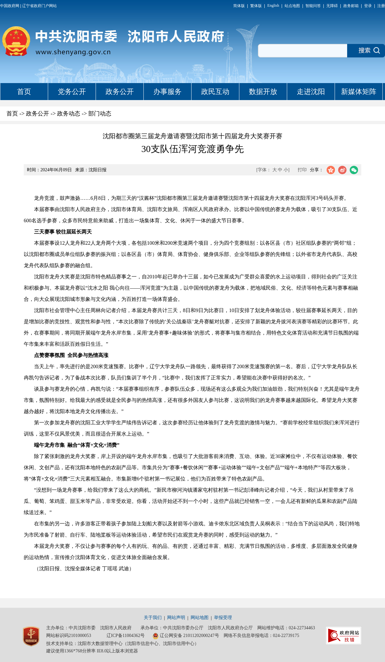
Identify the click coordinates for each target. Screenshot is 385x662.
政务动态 (68, 113)
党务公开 (72, 92)
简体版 (239, 6)
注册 (381, 6)
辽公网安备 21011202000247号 (185, 636)
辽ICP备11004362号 (126, 635)
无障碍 (332, 6)
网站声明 (176, 617)
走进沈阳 (311, 92)
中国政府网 (9, 6)
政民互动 (215, 92)
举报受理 (223, 617)
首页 (24, 92)
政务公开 (120, 92)
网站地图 (200, 617)
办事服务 (167, 92)
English (273, 5)
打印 (302, 169)
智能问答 (313, 6)
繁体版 (256, 6)
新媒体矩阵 (358, 92)
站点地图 (292, 6)
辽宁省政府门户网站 (39, 6)
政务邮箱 (351, 6)
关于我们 (153, 617)
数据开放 (263, 92)
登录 (368, 6)
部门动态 (99, 113)
